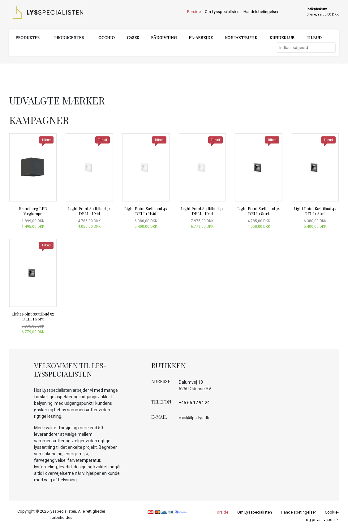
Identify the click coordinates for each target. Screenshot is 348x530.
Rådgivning (164, 37)
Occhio (106, 37)
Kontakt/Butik (241, 37)
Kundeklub (281, 37)
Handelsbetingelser (260, 11)
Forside (194, 11)
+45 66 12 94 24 (194, 402)
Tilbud (314, 37)
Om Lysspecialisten (222, 11)
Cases (133, 37)
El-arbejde (201, 37)
